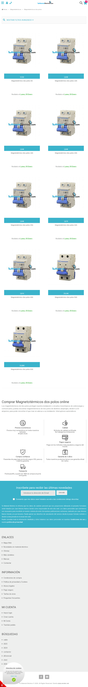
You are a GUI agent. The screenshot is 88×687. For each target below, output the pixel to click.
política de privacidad (15, 522)
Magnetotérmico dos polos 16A (22, 153)
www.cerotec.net (63, 683)
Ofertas (6, 551)
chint (5, 660)
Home (4, 9)
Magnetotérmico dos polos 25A (22, 225)
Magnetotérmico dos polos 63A (22, 369)
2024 (5, 648)
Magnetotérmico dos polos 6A (22, 81)
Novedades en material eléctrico (16, 547)
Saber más (14, 676)
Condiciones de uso (77, 519)
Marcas (6, 559)
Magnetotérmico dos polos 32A (66, 225)
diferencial (7, 656)
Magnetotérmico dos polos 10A (66, 81)
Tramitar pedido (9, 625)
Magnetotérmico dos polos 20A (66, 153)
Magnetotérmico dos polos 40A (22, 297)
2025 (5, 644)
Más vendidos (9, 555)
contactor (7, 652)
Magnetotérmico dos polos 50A (66, 297)
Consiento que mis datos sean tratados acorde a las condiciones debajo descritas (47, 499)
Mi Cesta (7, 621)
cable (6, 640)
